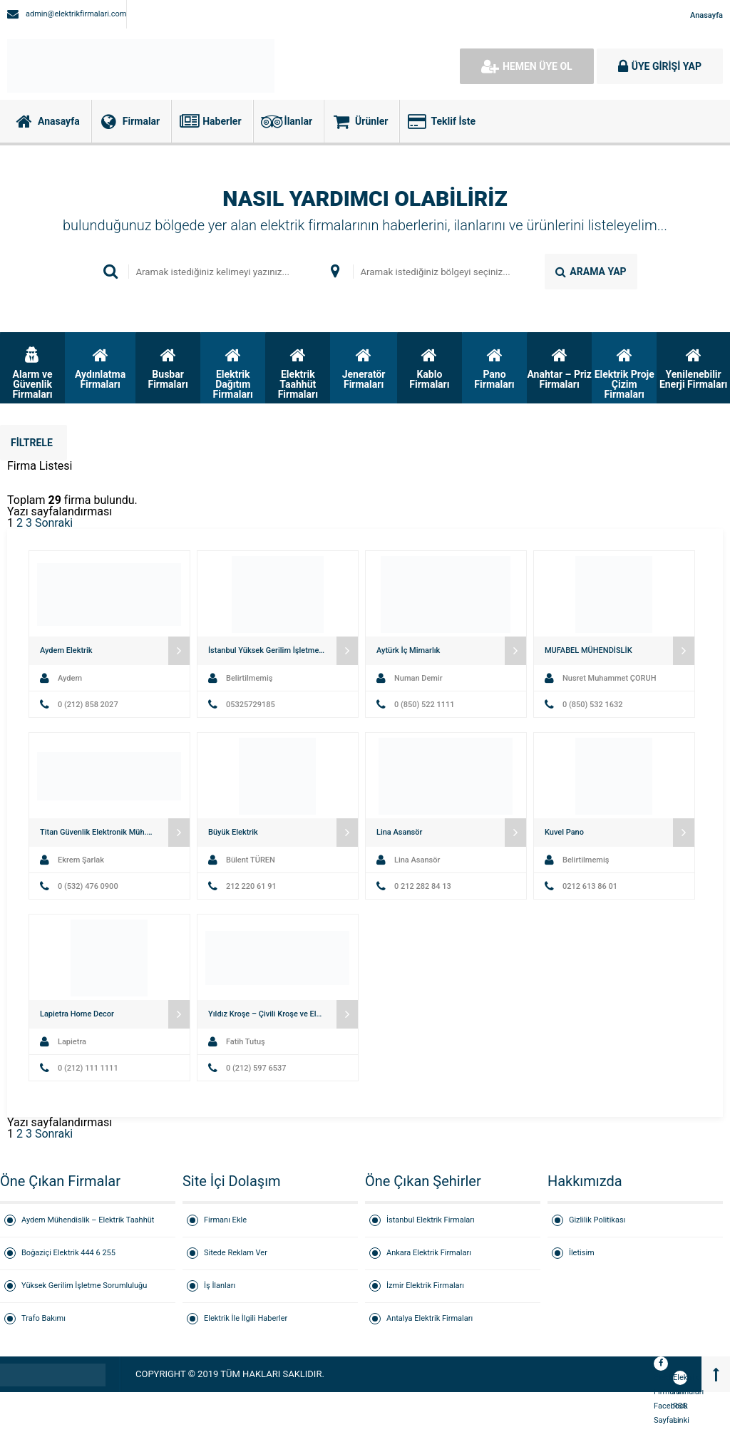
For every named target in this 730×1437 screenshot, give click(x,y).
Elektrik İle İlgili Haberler (245, 1318)
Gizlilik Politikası (597, 1220)
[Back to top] (715, 1374)
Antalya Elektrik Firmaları (429, 1318)
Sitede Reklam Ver (235, 1252)
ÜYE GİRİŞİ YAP (659, 66)
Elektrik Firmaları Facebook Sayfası (661, 1365)
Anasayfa (706, 15)
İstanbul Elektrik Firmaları (430, 1220)
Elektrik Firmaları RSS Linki (680, 1379)
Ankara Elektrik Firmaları (428, 1252)
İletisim (582, 1252)
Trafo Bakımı (43, 1318)
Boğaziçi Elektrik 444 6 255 (68, 1252)
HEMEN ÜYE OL (526, 66)
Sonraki (54, 523)
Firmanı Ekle (225, 1220)
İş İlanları (219, 1285)
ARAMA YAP (590, 271)
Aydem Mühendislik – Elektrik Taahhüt (87, 1220)
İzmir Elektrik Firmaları (425, 1285)
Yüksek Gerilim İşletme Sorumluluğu (84, 1285)
